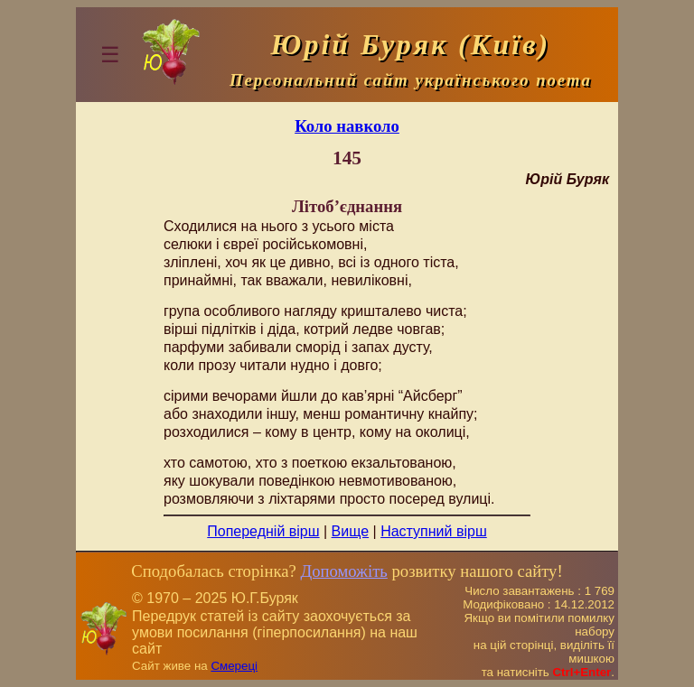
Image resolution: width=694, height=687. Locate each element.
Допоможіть (343, 571)
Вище (351, 531)
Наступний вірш (433, 531)
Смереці (234, 666)
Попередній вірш (263, 531)
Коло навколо (347, 125)
